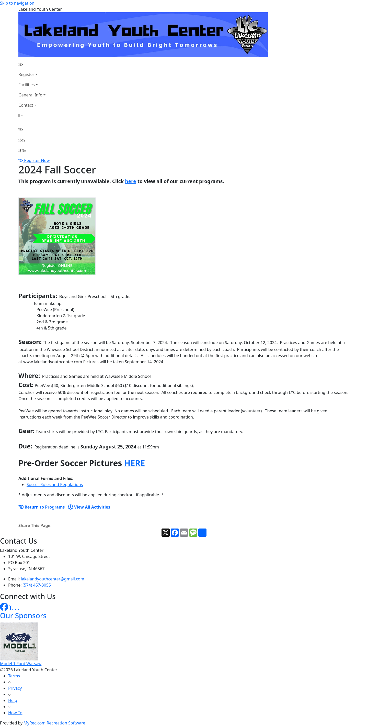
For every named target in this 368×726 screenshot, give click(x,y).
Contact (25, 105)
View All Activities (89, 507)
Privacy (15, 688)
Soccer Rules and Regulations (55, 484)
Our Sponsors (23, 615)
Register (26, 74)
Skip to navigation (17, 3)
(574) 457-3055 (37, 585)
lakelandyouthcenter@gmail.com (52, 579)
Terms (14, 676)
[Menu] (22, 150)
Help (12, 700)
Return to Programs (41, 507)
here (130, 181)
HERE (134, 462)
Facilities (26, 84)
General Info (30, 95)
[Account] (31, 115)
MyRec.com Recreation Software (54, 723)
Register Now (37, 160)
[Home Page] (31, 64)
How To (15, 713)
